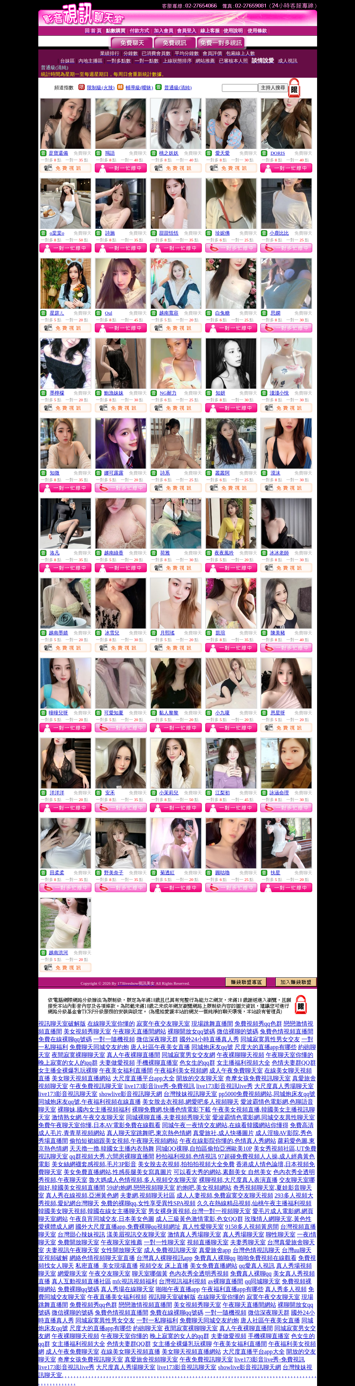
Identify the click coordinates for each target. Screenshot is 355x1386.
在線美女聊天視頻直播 (130, 1351)
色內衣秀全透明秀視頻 (199, 1273)
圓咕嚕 (222, 872)
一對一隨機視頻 (114, 1039)
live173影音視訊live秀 (224, 1086)
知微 (54, 473)
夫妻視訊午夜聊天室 (72, 1250)
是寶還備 (58, 153)
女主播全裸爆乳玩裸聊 (68, 1070)
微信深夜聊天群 (157, 1039)
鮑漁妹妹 (113, 393)
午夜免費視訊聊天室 (96, 1086)
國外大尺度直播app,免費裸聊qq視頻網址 (128, 1226)
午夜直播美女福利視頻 (117, 1297)
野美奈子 (113, 872)
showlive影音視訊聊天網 (130, 1094)
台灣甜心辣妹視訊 (81, 1234)
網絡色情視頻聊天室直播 (102, 1258)
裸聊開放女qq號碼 (191, 1031)
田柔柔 (57, 872)
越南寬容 (168, 313)
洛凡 (54, 553)
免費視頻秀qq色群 (258, 1023)
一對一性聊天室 (164, 1242)
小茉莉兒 (168, 792)
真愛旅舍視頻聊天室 (151, 1359)
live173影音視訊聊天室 (68, 1094)
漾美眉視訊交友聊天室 (136, 1234)
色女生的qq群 (197, 1062)
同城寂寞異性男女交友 (270, 1039)
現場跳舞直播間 (212, 1023)
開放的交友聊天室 (200, 1078)
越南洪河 (58, 952)
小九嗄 (222, 712)
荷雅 (165, 553)
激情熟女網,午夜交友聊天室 (88, 1117)
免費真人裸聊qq (215, 1258)
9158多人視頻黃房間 (252, 1226)
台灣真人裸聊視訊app (164, 1258)
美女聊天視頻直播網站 (81, 1078)
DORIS (278, 153)
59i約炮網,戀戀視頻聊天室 (141, 1187)
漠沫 (275, 473)
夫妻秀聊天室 (248, 1242)
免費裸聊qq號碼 (78, 1289)
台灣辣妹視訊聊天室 (190, 1094)
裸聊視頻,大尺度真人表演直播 (238, 1180)
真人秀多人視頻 (286, 1289)
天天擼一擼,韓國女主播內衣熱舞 (112, 1148)
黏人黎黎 (168, 712)
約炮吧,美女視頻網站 (204, 1187)
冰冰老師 (279, 553)
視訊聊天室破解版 (62, 1023)
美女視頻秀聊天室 (87, 1031)
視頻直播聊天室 (208, 1242)
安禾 (110, 792)
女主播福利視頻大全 (243, 1062)
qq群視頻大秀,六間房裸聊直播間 (112, 1156)
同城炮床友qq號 (212, 1047)
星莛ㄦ (57, 313)
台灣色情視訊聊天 (256, 1250)
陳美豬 (278, 633)
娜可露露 (113, 473)
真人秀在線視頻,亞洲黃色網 (82, 1195)
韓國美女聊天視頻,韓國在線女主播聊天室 (92, 1211)
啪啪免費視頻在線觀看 (267, 1258)
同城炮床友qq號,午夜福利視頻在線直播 (89, 1102)
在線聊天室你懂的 (111, 1023)
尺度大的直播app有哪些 (266, 1047)
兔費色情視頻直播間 (286, 1031)
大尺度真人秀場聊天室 (284, 1086)
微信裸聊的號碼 (237, 1031)
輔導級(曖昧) (139, 87)
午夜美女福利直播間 (126, 1070)
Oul (108, 313)
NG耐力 (168, 393)
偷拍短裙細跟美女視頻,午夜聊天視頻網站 (124, 1141)
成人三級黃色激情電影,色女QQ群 (199, 1219)
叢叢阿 (222, 473)
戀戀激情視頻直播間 (145, 1305)
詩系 (165, 473)
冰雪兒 (112, 633)
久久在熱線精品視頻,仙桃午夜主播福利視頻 (254, 1203)
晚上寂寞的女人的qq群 (68, 1062)
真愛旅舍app (215, 1250)
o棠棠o (57, 233)
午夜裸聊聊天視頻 (240, 1055)
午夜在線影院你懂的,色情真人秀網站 (228, 1141)
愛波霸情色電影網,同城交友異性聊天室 (263, 1117)
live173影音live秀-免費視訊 (160, 1086)
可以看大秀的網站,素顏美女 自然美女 (223, 1172)
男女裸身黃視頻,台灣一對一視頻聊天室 (199, 1211)
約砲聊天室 (148, 1328)
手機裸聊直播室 (157, 1062)
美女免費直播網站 (214, 1266)
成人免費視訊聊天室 (170, 1250)
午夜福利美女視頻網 (181, 1070)
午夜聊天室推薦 (121, 1242)
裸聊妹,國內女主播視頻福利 (94, 1109)
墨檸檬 (57, 393)
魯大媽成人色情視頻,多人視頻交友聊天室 (143, 1180)
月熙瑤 (167, 633)
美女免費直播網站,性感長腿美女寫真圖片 (118, 1172)
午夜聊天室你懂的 (289, 1055)
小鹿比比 (279, 233)
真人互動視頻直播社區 (81, 1281)
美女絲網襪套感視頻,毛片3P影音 (94, 1164)
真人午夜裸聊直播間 (133, 1055)
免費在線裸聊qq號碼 (65, 1039)
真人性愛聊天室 (203, 1226)
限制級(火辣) (100, 87)
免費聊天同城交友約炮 (99, 1047)
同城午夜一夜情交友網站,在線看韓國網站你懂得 (225, 1125)
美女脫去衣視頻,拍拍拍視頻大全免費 (186, 1164)
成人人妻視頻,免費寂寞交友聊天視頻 (225, 1195)
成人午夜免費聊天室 (236, 1070)
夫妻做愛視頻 (117, 1062)
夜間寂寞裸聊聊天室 (78, 1055)
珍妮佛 (222, 233)
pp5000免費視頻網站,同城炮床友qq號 (267, 1094)
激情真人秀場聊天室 (194, 1234)
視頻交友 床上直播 (163, 1266)
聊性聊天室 (281, 1234)
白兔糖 (222, 313)
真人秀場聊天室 (243, 1234)
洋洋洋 (57, 792)
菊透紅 (167, 872)
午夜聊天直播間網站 (139, 1031)
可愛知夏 (113, 712)
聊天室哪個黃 (150, 1273)
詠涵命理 (279, 792)
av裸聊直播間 (225, 1281)
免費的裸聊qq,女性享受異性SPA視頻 (148, 1203)
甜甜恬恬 (168, 233)
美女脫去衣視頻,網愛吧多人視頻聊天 (190, 1102)
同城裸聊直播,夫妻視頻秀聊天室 (168, 1117)
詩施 (110, 233)
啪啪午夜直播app (178, 1289)
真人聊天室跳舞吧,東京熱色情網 (149, 1133)
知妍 (220, 393)
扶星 (275, 872)
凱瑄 (220, 633)
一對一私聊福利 (157, 1320)
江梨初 (222, 792)
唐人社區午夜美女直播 (160, 1047)
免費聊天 (82, 153)
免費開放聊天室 (78, 1242)
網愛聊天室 (72, 1273)
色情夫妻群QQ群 (294, 1062)
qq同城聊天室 (262, 1281)
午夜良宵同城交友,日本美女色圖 (112, 1219)
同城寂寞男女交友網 (188, 1055)
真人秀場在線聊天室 (127, 1289)
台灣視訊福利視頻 (182, 1281)
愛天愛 (222, 153)
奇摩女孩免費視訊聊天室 (258, 1078)
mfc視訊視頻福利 (135, 1281)
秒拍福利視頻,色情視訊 (186, 1156)
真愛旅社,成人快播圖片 (223, 1133)
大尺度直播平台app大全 (144, 1078)
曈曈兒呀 (58, 712)
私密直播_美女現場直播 (106, 1266)
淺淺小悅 (279, 393)
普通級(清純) (178, 87)
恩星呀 (278, 712)
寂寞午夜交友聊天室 (163, 1023)
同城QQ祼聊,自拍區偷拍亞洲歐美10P (204, 1148)
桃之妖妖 (168, 153)
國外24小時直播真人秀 (209, 1039)
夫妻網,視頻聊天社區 (147, 1195)
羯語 (110, 153)
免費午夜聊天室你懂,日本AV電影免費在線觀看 (99, 1125)
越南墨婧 (58, 633)
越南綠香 (113, 553)
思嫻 (275, 313)
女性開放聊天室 (121, 1250)
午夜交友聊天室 (109, 1273)
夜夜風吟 (224, 553)
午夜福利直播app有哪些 (232, 1289)
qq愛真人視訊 (257, 1266)
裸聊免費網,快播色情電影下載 (171, 1109)
